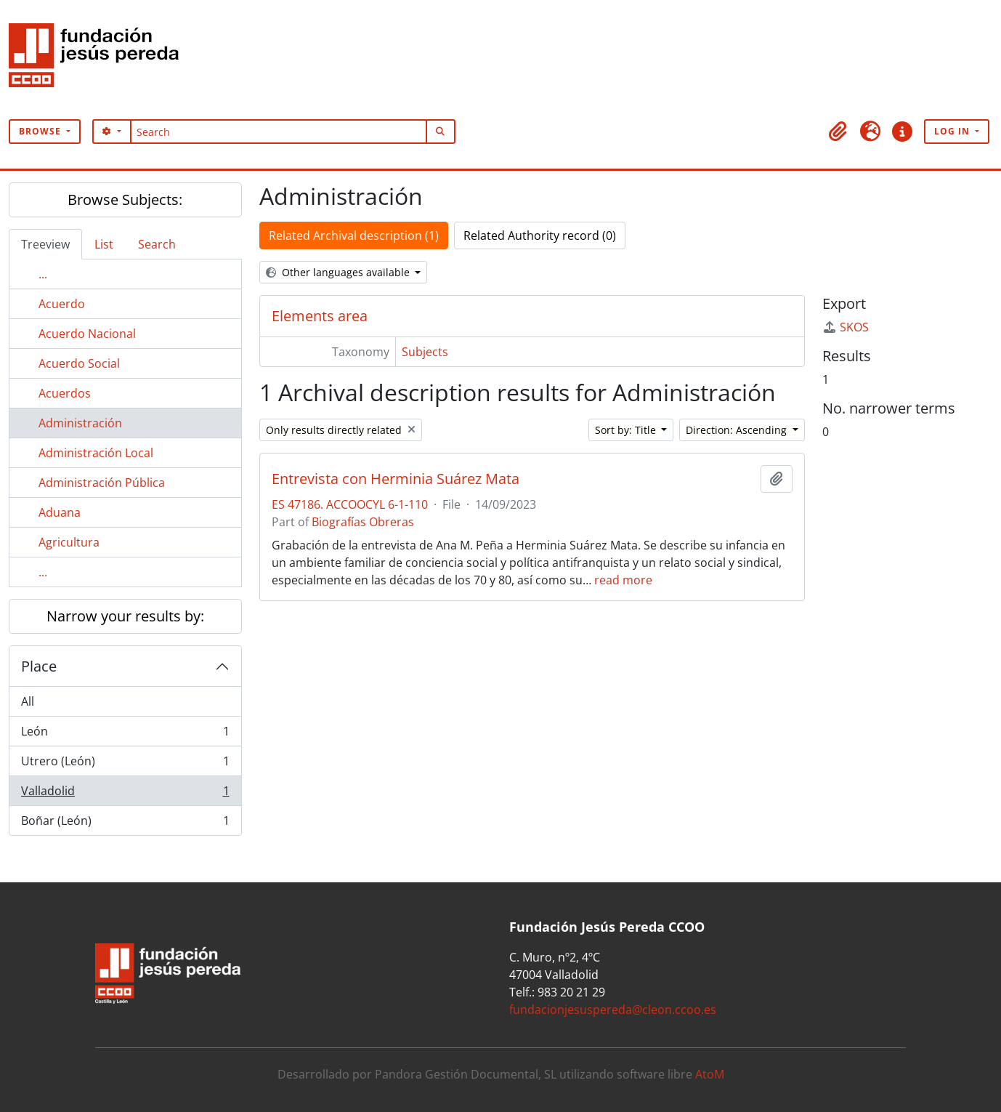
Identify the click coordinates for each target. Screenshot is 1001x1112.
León (125, 734)
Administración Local (95, 453)
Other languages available (339, 272)
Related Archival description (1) (354, 235)
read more (623, 580)
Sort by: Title (627, 430)
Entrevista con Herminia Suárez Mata (395, 479)
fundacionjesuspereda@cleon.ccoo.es (612, 1010)
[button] (838, 132)
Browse (41, 131)
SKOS (845, 327)
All (27, 701)
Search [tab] (157, 244)
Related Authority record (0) (539, 235)
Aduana (59, 512)
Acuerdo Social (79, 363)
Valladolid (125, 794)
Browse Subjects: (125, 199)
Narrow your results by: (125, 616)
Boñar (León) (125, 823)
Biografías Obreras (363, 522)
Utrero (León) (125, 764)
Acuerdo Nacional (87, 334)
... (42, 274)
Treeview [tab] (45, 244)
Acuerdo (61, 304)
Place (39, 666)
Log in (953, 131)
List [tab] (103, 244)
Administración (80, 423)
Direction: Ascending (738, 430)
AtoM (709, 1074)
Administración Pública (101, 483)
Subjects (425, 352)
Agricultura (69, 542)
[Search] (278, 131)
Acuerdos (64, 393)
